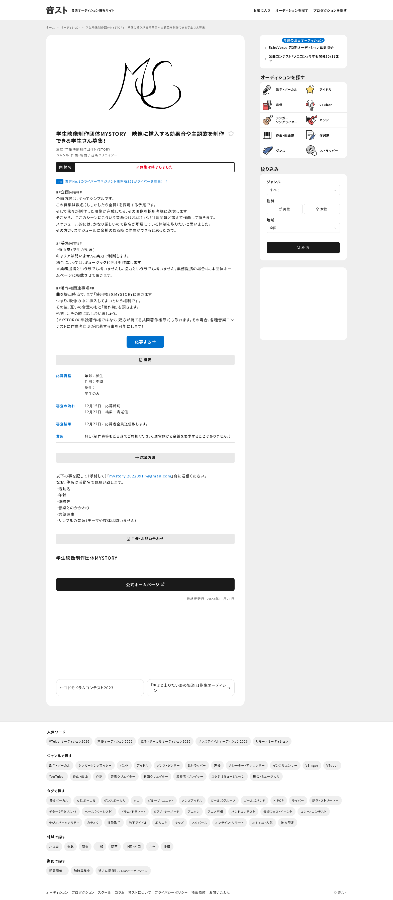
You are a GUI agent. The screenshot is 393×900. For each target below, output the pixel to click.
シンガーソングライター (95, 765)
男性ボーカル (58, 800)
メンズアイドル (192, 800)
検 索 (303, 250)
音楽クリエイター (104, 155)
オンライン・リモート (229, 822)
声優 (217, 765)
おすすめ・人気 (262, 822)
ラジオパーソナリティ (64, 822)
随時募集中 (82, 870)
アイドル (143, 765)
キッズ (179, 822)
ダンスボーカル (115, 800)
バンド (124, 765)
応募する (145, 342)
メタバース (199, 822)
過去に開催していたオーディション (123, 870)
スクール (104, 892)
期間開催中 (57, 870)
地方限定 (287, 822)
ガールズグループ (223, 800)
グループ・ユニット (161, 800)
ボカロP (161, 822)
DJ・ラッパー (197, 765)
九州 (152, 846)
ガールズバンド (254, 800)
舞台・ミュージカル (266, 776)
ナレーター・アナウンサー (247, 765)
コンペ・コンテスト (314, 811)
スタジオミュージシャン (228, 776)
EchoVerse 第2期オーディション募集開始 (303, 48)
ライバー (298, 800)
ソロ (137, 800)
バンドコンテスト (243, 811)
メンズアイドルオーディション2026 (223, 741)
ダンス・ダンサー (168, 765)
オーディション (57, 892)
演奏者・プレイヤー (189, 776)
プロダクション (83, 892)
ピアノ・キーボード (167, 811)
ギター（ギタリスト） (63, 811)
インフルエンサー (285, 765)
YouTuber (57, 776)
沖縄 (167, 846)
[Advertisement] (145, 640)
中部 (99, 846)
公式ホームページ (145, 584)
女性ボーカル (86, 800)
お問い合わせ (219, 892)
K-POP (278, 800)
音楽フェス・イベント (277, 811)
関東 (85, 846)
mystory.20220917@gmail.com (140, 475)
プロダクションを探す (330, 10)
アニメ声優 (216, 811)
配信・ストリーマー (325, 800)
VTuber (332, 765)
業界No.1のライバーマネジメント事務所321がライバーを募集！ (116, 181)
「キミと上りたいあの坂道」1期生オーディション (191, 687)
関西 (114, 846)
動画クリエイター (156, 776)
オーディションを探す (291, 10)
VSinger (312, 765)
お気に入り (261, 10)
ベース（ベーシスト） (99, 811)
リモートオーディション (272, 741)
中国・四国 (133, 846)
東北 (70, 846)
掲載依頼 (198, 892)
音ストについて (139, 892)
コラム (120, 892)
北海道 (54, 846)
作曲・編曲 (79, 155)
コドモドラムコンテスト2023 (87, 687)
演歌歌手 (114, 822)
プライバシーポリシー (171, 892)
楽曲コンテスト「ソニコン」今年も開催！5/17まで (304, 59)
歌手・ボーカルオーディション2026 (166, 741)
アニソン (194, 811)
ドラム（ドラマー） (133, 811)
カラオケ (93, 822)
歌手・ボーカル (59, 765)
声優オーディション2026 (115, 741)
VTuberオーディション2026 (69, 741)
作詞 (99, 776)
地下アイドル (138, 822)
